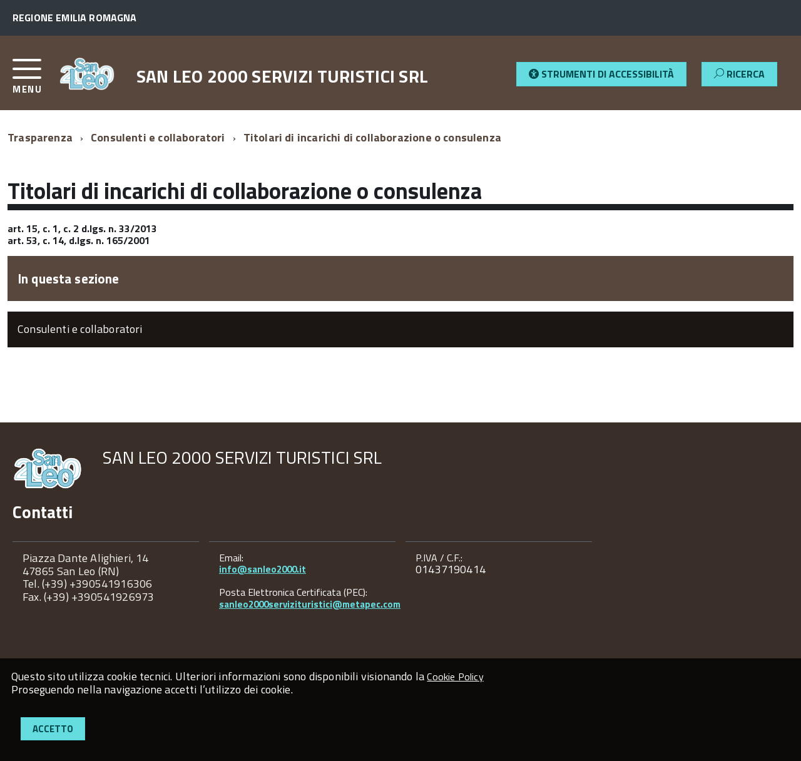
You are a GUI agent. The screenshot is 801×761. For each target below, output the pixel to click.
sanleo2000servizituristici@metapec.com (309, 604)
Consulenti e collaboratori (158, 137)
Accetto (53, 729)
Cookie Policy (455, 676)
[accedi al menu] (36, 81)
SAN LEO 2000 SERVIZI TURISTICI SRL (282, 76)
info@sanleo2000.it (262, 569)
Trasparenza (40, 137)
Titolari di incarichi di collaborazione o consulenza (372, 137)
